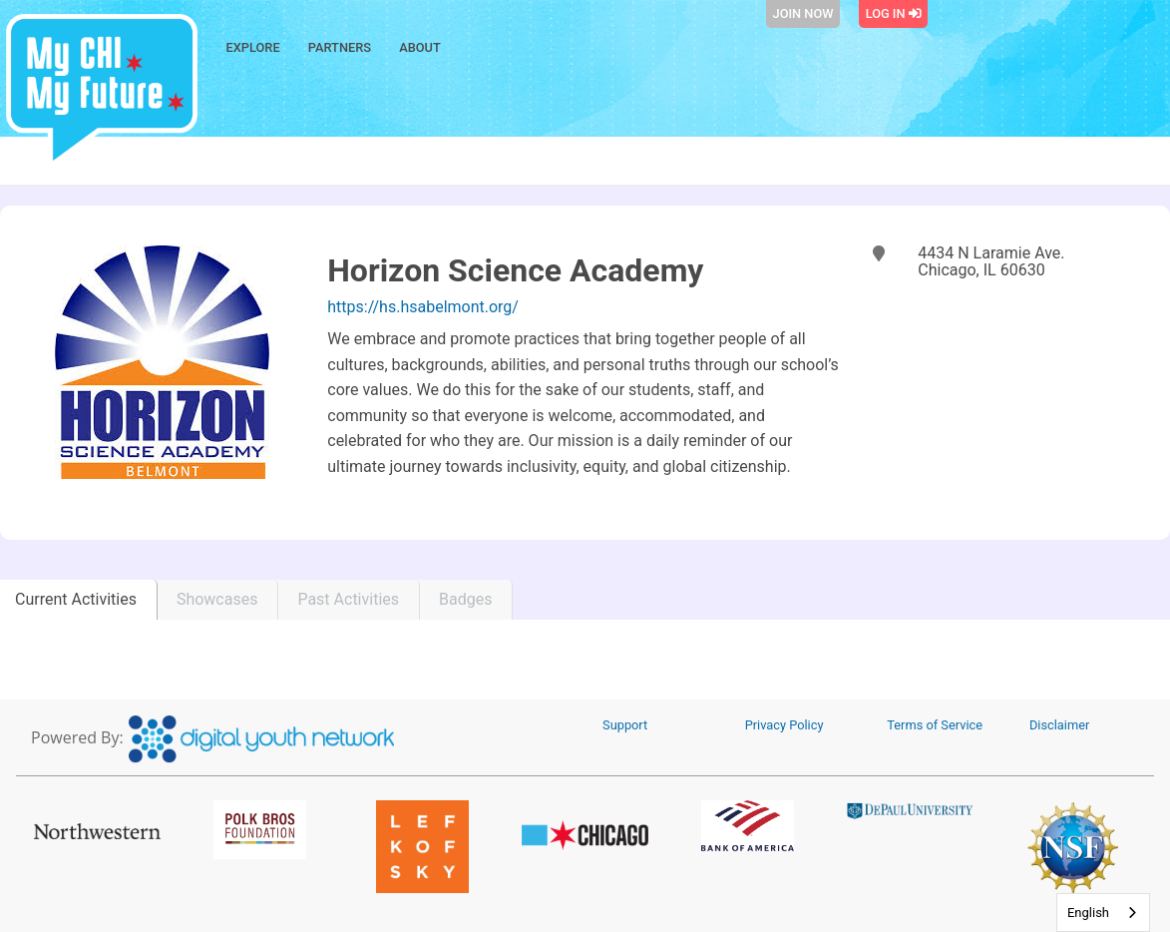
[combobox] (1103, 912)
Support (624, 724)
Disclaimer (1059, 724)
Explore (253, 47)
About (420, 47)
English (1088, 912)
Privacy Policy (784, 724)
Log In (894, 13)
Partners (339, 47)
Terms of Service (934, 724)
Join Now (803, 13)
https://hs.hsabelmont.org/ (423, 306)
